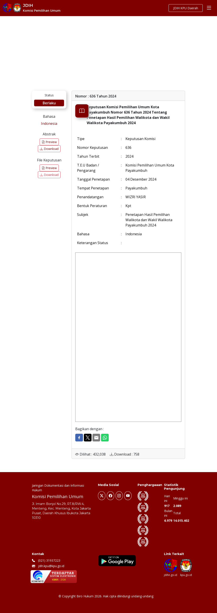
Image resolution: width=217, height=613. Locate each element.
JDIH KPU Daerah (185, 8)
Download (49, 149)
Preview (49, 142)
